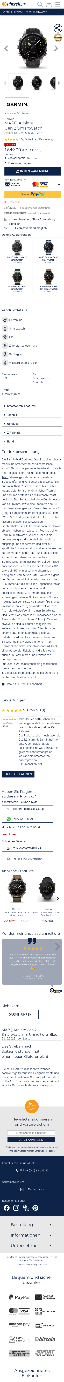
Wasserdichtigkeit (20, 651)
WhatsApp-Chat (19, 819)
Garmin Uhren (20, 1014)
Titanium (51, 491)
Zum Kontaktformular (23, 848)
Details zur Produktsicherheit (24, 684)
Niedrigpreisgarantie (26, 673)
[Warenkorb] (49, 5)
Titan (5, 477)
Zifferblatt (14, 432)
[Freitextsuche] (40, 5)
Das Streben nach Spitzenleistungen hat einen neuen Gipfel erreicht (25, 1051)
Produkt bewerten (18, 774)
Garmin (16, 909)
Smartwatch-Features (21, 406)
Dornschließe (10, 646)
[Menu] (58, 5)
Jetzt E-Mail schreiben (24, 858)
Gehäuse (13, 423)
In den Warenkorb (34, 171)
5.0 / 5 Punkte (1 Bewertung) (29, 139)
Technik (12, 415)
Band (11, 441)
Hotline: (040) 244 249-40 (25, 808)
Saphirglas (31, 633)
